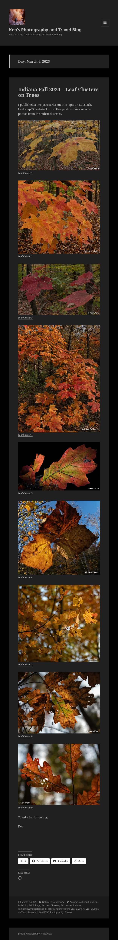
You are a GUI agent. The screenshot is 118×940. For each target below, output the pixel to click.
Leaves (32, 912)
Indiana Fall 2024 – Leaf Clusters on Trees (58, 92)
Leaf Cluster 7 (25, 664)
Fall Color (23, 905)
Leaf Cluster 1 (25, 173)
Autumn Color (86, 902)
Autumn (74, 902)
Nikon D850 (43, 912)
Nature (46, 902)
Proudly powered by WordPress (35, 933)
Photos (68, 912)
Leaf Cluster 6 (25, 577)
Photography (57, 902)
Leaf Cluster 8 (25, 736)
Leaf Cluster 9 (25, 807)
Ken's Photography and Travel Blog (45, 29)
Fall (96, 902)
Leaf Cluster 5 (25, 493)
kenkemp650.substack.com (32, 908)
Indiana (77, 905)
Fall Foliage (34, 905)
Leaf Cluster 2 (25, 256)
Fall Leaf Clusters (50, 905)
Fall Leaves (66, 905)
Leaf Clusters (78, 908)
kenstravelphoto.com (59, 908)
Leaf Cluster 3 (25, 317)
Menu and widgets (105, 26)
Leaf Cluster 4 (25, 434)
